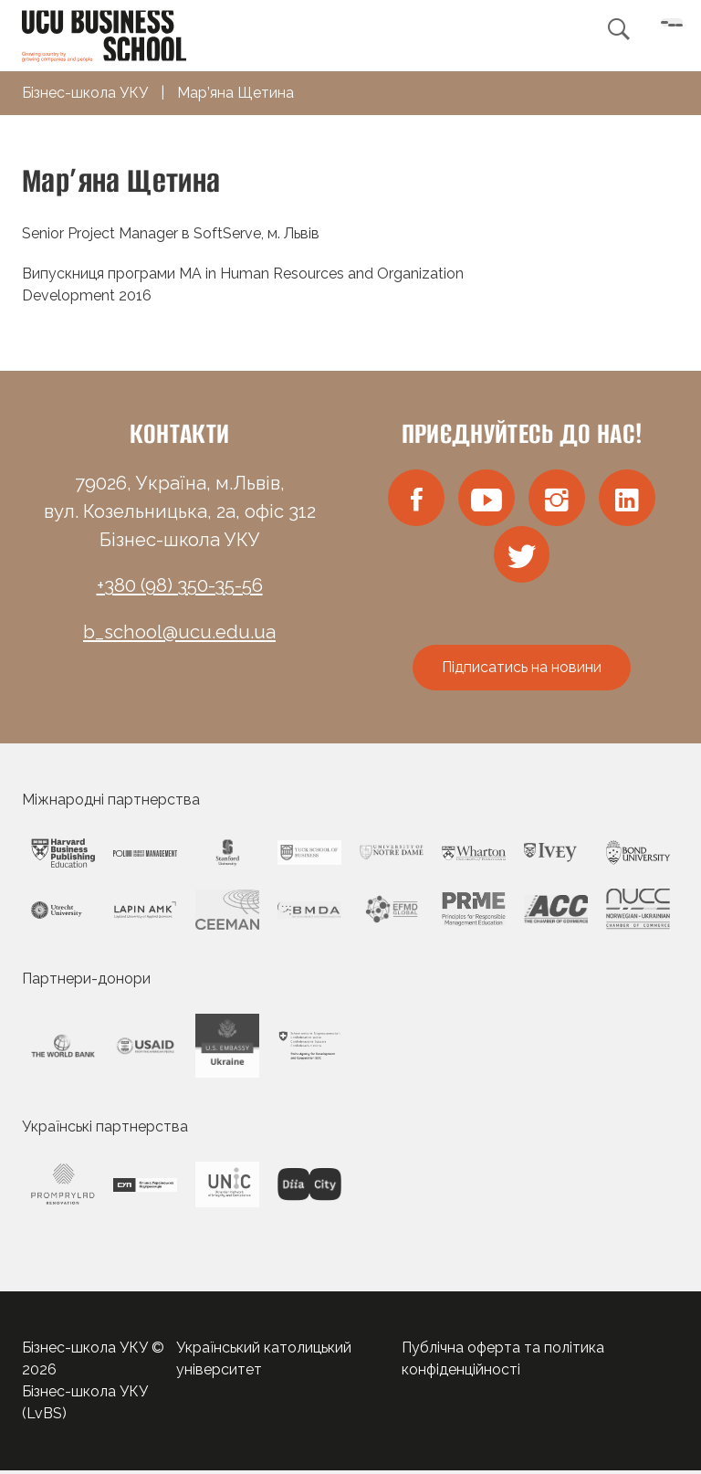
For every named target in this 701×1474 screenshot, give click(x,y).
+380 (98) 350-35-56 (180, 585)
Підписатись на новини (522, 670)
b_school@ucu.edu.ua (179, 632)
